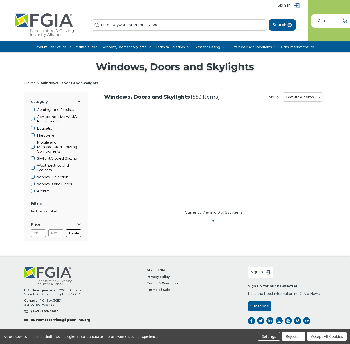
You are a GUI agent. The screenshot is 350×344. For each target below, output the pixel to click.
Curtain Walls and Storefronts (253, 47)
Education (45, 128)
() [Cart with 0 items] (332, 20)
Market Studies (86, 47)
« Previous (213, 220)
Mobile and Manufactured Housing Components (57, 147)
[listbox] (302, 97)
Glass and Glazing (209, 47)
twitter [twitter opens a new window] (260, 320)
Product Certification (53, 47)
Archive (43, 191)
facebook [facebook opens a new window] (251, 320)
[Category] (56, 101)
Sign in (289, 6)
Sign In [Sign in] (260, 272)
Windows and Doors (54, 184)
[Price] (56, 224)
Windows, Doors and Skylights (126, 47)
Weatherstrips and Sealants (53, 167)
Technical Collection (172, 47)
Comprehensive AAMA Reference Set (57, 118)
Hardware (45, 135)
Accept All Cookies (327, 336)
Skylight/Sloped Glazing (57, 158)
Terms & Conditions (163, 283)
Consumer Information (297, 47)
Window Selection (52, 177)
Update (73, 233)
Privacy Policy (158, 277)
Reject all (293, 336)
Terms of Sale (158, 289)
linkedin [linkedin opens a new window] (269, 320)
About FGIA (156, 270)
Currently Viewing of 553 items (213, 212)
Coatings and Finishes (55, 109)
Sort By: (273, 97)
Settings (269, 336)
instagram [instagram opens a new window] (279, 320)
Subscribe (259, 306)
